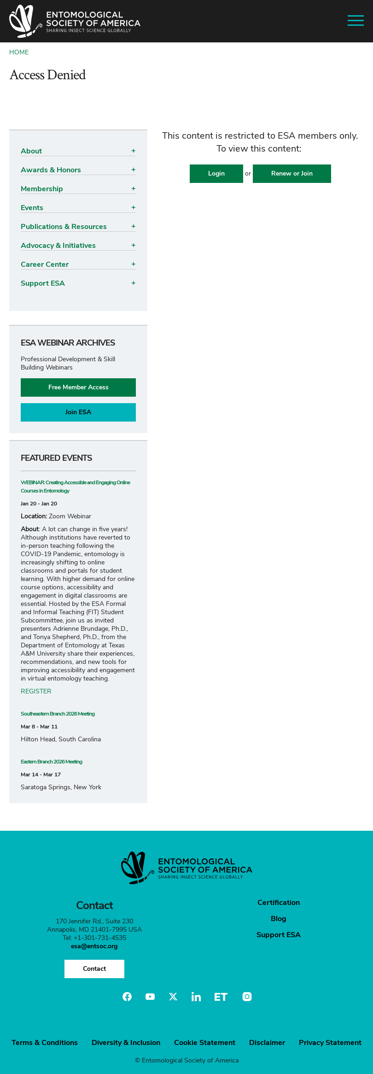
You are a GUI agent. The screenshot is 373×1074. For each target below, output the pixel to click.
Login (216, 173)
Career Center (45, 264)
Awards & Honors (51, 170)
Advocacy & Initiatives (58, 245)
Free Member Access (78, 387)
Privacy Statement (330, 1043)
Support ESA (43, 283)
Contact (94, 968)
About (31, 151)
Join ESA (78, 412)
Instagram (246, 996)
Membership (42, 189)
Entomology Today (221, 996)
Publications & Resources (64, 226)
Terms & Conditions (45, 1043)
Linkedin (196, 996)
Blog (278, 919)
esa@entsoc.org (94, 946)
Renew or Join (292, 173)
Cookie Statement (204, 1043)
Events (32, 207)
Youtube (150, 996)
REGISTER (36, 691)
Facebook (127, 996)
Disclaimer (267, 1043)
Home (19, 52)
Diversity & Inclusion (126, 1043)
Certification (278, 903)
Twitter (173, 996)
